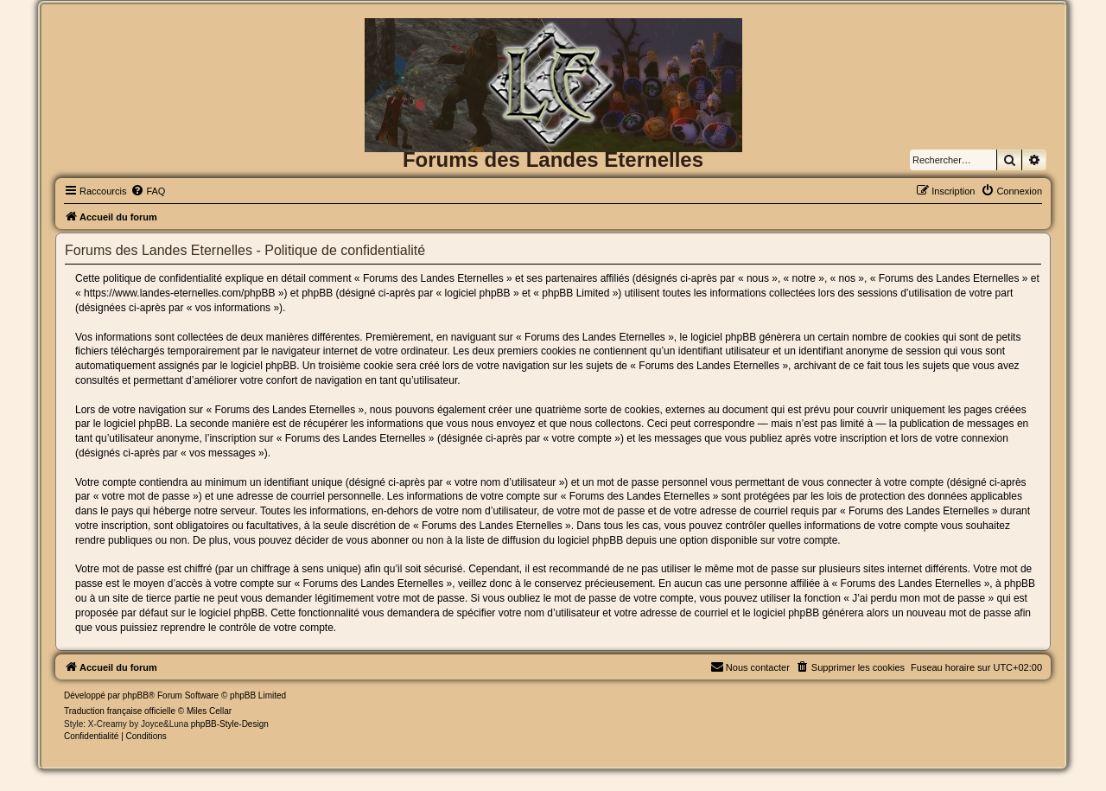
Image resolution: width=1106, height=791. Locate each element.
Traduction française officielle (119, 711)
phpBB (136, 695)
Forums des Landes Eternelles (553, 159)
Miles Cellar (209, 711)
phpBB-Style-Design (230, 724)
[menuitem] (147, 191)
